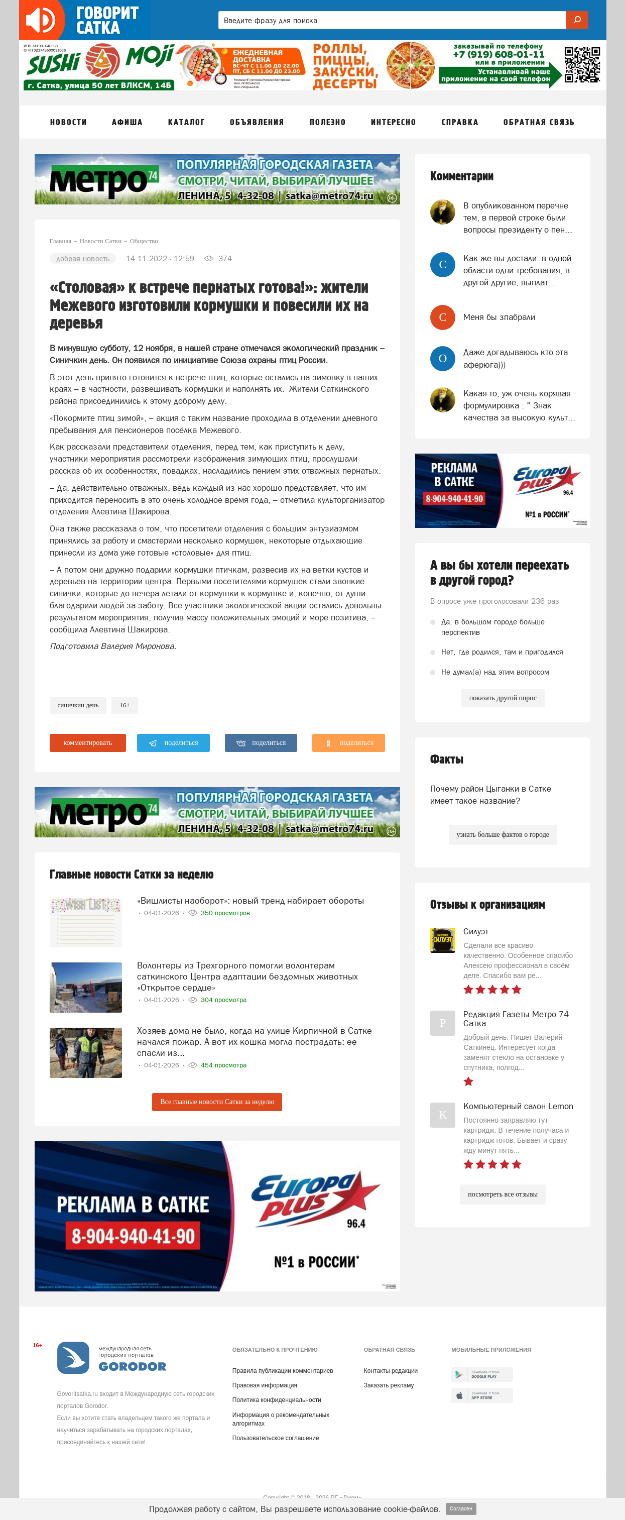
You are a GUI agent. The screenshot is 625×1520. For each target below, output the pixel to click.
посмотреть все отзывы (503, 1194)
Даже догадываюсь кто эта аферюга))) (515, 358)
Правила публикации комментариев (282, 1370)
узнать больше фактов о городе (503, 834)
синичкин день (78, 705)
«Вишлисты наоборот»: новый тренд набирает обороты (250, 900)
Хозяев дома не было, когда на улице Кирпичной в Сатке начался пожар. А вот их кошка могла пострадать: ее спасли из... (254, 1041)
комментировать (88, 742)
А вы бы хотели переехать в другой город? (499, 573)
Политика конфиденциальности (276, 1399)
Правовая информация (264, 1385)
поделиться (173, 743)
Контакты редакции (391, 1370)
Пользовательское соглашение (275, 1438)
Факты (446, 759)
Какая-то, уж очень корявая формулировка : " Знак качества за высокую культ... (519, 405)
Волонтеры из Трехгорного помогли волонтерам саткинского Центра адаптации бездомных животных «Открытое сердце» (247, 976)
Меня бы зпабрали (499, 317)
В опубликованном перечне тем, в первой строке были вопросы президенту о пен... (517, 217)
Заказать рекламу (389, 1385)
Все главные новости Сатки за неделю (217, 1102)
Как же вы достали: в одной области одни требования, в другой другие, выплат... (517, 270)
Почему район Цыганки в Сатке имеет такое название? (490, 795)
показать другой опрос (503, 698)
